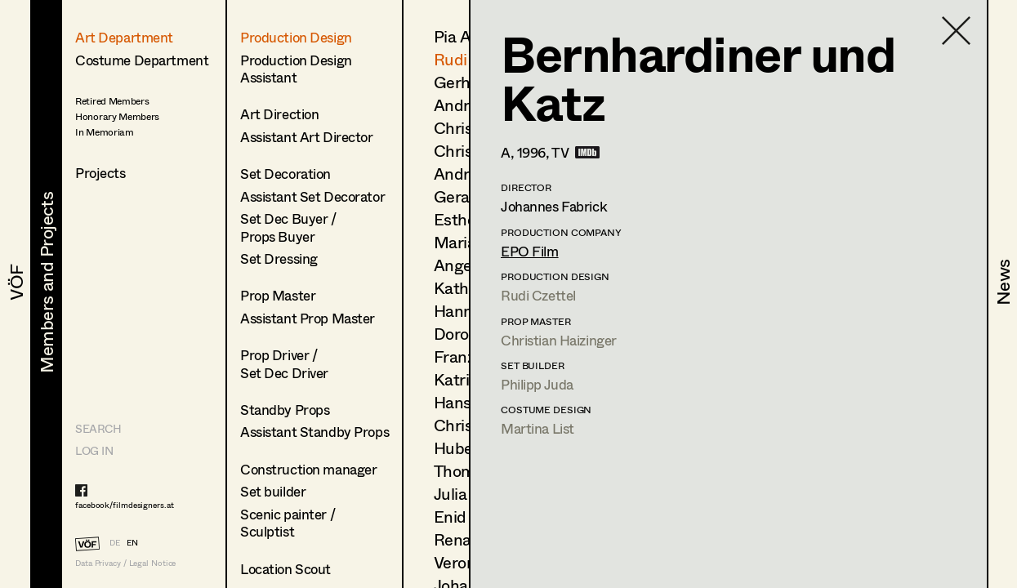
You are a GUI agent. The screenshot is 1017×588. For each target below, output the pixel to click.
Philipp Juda (537, 384)
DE (114, 542)
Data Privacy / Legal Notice (125, 563)
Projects (100, 173)
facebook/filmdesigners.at (124, 504)
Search (98, 428)
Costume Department (141, 60)
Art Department (124, 37)
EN (132, 542)
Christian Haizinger (559, 340)
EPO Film (530, 251)
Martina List (537, 428)
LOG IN (94, 450)
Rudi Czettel (538, 295)
